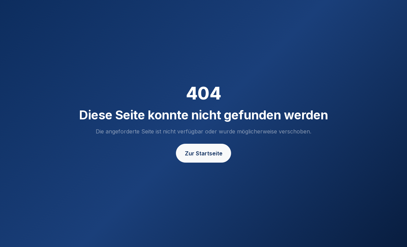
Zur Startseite (204, 153)
